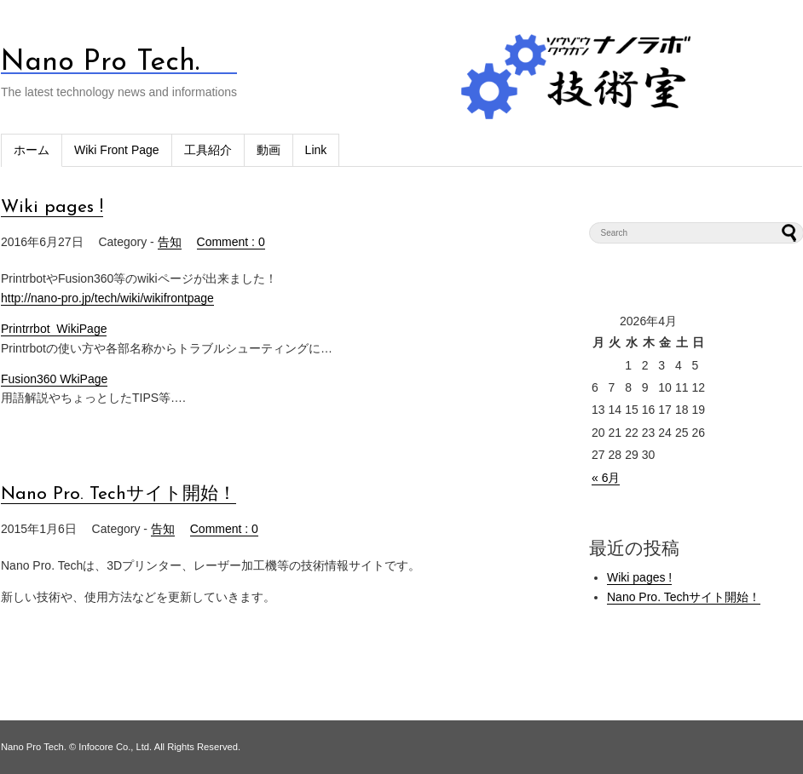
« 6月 (606, 477)
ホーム (31, 150)
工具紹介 (208, 150)
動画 (268, 150)
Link (316, 150)
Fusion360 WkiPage (54, 379)
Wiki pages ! (52, 207)
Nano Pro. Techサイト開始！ (118, 494)
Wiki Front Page (116, 150)
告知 (170, 242)
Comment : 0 (231, 242)
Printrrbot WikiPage (54, 328)
